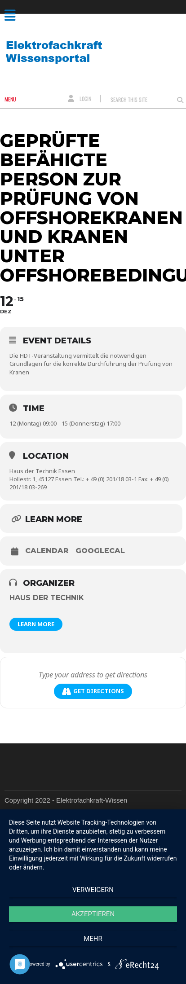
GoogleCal (100, 551)
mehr (93, 939)
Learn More (36, 624)
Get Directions (93, 691)
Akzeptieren (93, 914)
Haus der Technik (46, 597)
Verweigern (93, 890)
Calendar (47, 551)
